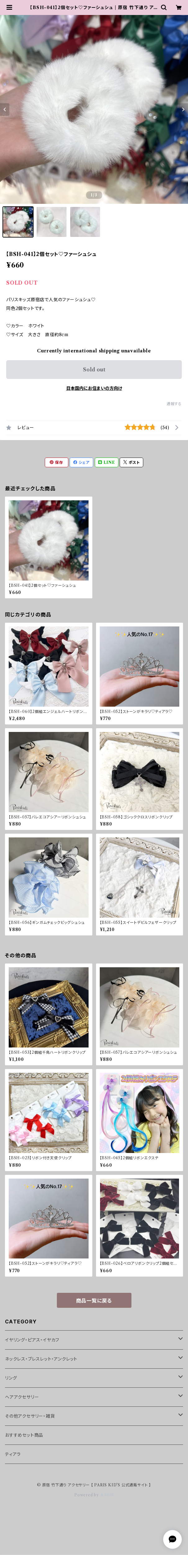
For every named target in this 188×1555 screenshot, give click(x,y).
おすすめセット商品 (24, 1435)
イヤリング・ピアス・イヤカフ (32, 1340)
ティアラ (13, 1454)
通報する (174, 403)
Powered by (94, 1495)
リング (11, 1378)
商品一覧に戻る (94, 1300)
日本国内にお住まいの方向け (94, 388)
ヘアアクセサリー (22, 1397)
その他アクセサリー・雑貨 (30, 1416)
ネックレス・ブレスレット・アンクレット (41, 1359)
